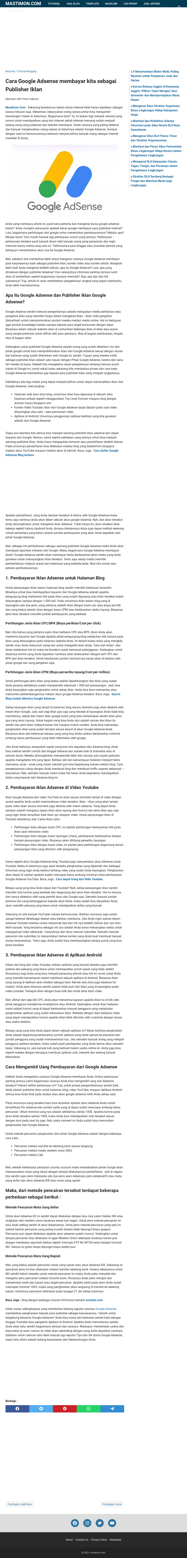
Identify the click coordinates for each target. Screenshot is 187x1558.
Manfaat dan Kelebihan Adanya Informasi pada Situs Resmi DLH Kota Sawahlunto (155, 125)
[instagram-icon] (87, 1523)
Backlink (111, 3)
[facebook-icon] (75, 1523)
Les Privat (130, 3)
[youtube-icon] (112, 1523)
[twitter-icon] (100, 1523)
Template (92, 3)
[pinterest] (65, 1408)
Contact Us (82, 1539)
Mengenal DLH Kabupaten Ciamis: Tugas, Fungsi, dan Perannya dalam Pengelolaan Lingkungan (154, 166)
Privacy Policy (99, 1539)
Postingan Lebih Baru (20, 1504)
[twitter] (41, 1408)
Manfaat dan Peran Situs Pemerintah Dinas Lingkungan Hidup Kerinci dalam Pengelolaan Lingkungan (156, 151)
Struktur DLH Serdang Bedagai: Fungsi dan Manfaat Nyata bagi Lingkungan (152, 181)
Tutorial (54, 3)
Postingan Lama (112, 1504)
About (69, 1539)
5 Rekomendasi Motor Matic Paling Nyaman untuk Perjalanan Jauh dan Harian (155, 76)
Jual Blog (73, 3)
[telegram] (112, 1408)
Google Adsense (106, 1309)
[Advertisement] (93, 38)
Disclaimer (115, 1539)
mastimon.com (23, 3)
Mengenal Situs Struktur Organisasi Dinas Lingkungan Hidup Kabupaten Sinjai (155, 110)
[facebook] (17, 1408)
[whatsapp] (88, 1408)
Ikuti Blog (15, 11)
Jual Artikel (152, 3)
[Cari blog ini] (179, 7)
